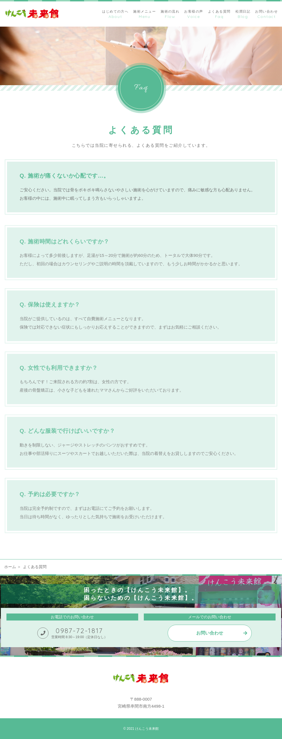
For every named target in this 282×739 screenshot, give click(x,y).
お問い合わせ (209, 633)
